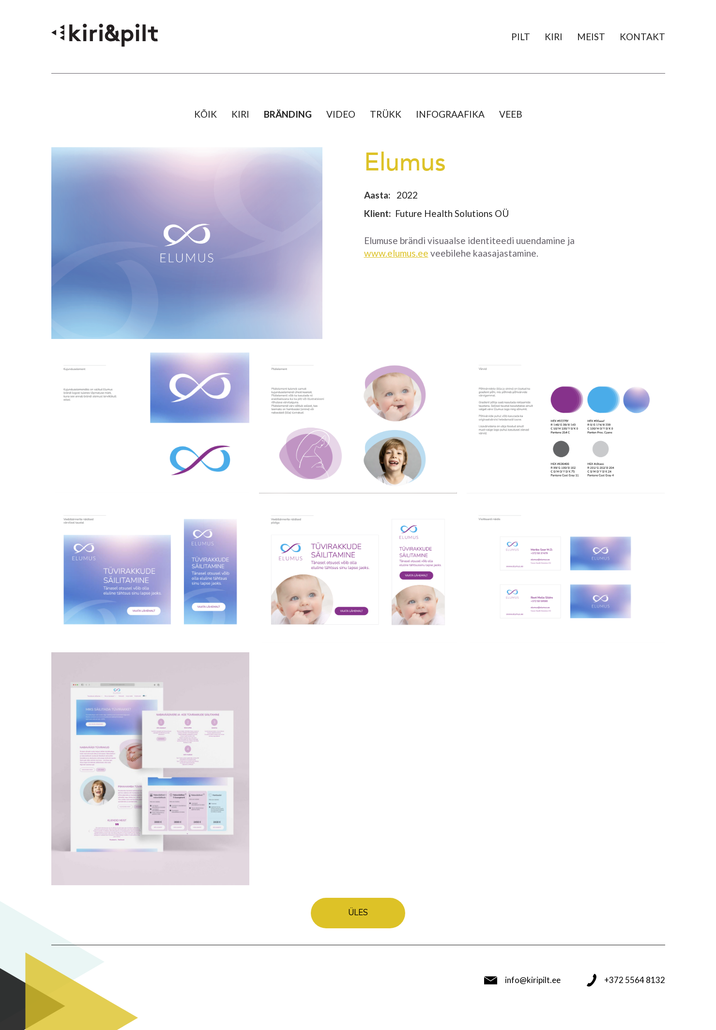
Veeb (510, 114)
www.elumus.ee (396, 253)
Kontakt (642, 36)
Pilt (520, 36)
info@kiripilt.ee (522, 980)
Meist (591, 36)
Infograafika (450, 114)
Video (340, 114)
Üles (358, 912)
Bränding (288, 114)
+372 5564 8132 (626, 980)
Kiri (554, 36)
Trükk (385, 114)
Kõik (205, 114)
